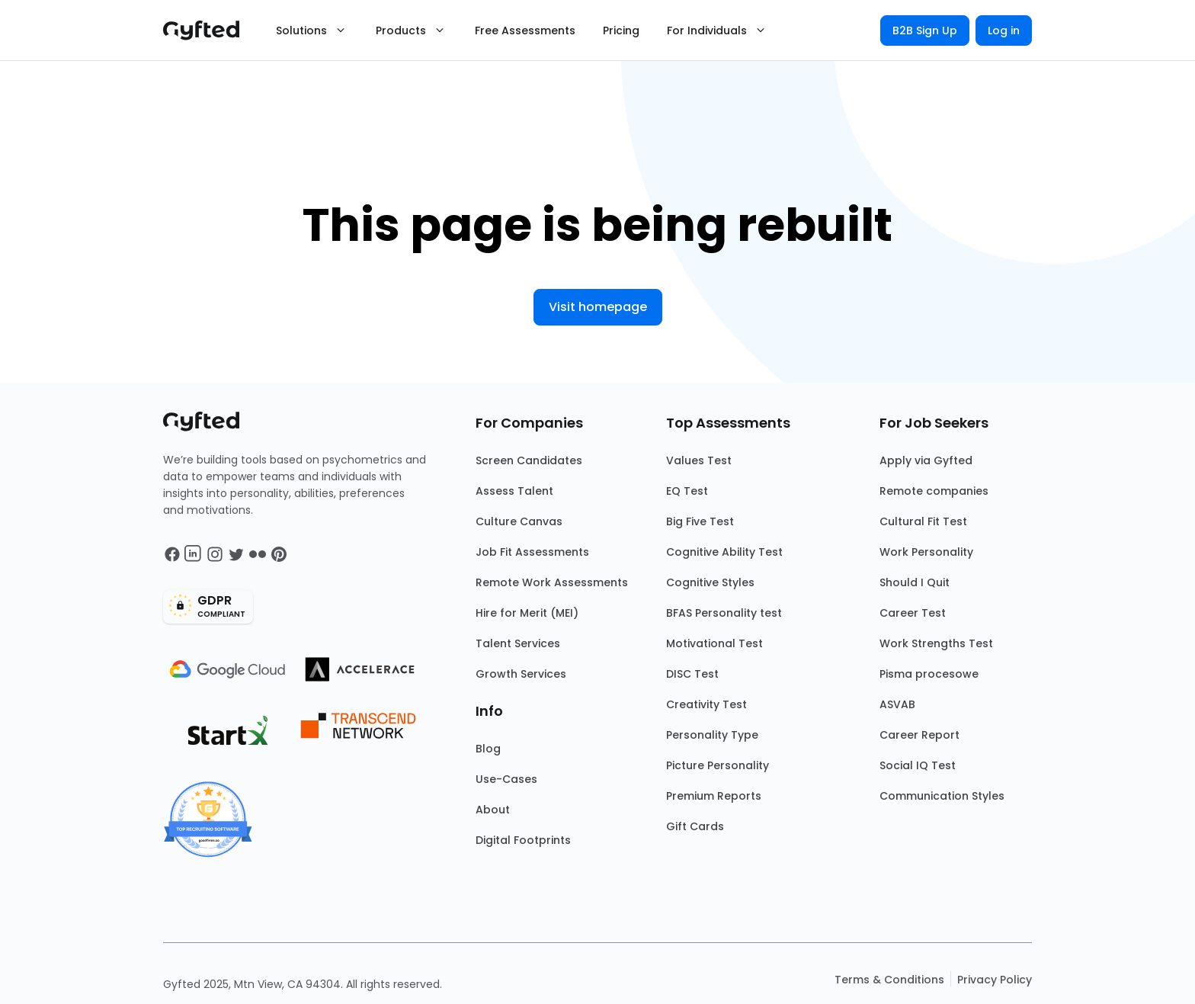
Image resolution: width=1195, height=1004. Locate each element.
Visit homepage (598, 307)
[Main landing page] (209, 30)
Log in (1004, 30)
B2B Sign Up (924, 30)
